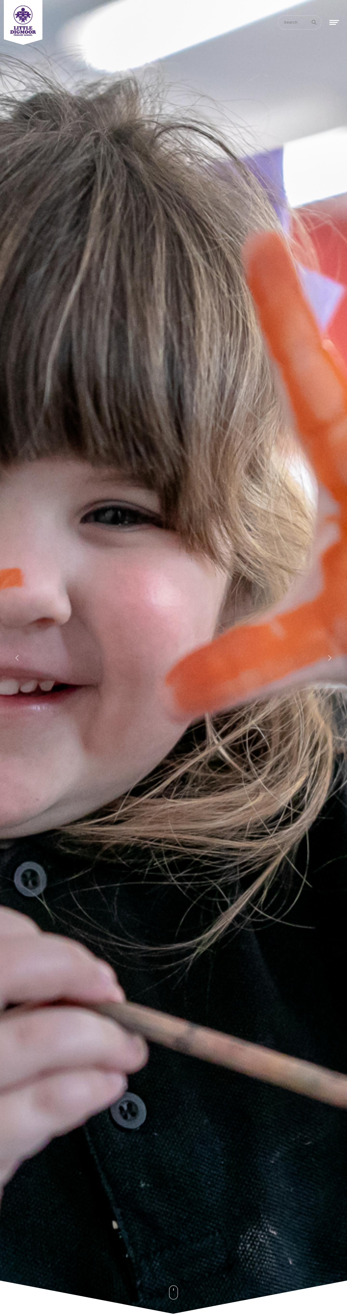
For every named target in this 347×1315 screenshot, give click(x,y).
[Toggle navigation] (334, 22)
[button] (17, 657)
